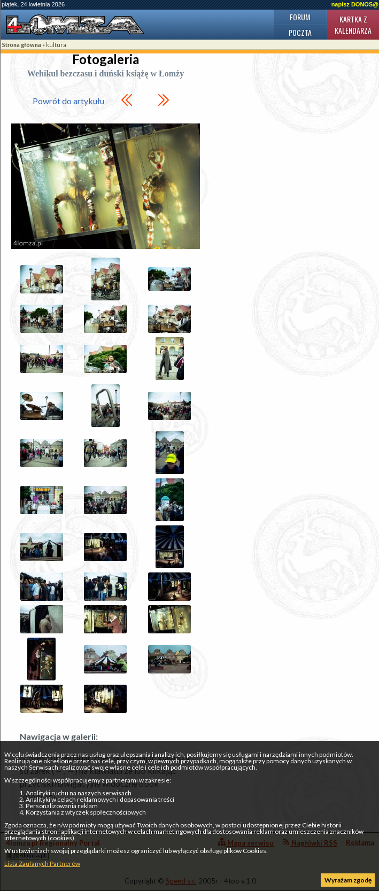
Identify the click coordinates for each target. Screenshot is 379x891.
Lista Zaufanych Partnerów (42, 863)
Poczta (300, 32)
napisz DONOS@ (354, 4)
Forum (300, 16)
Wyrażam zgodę (348, 880)
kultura (56, 44)
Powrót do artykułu (68, 101)
